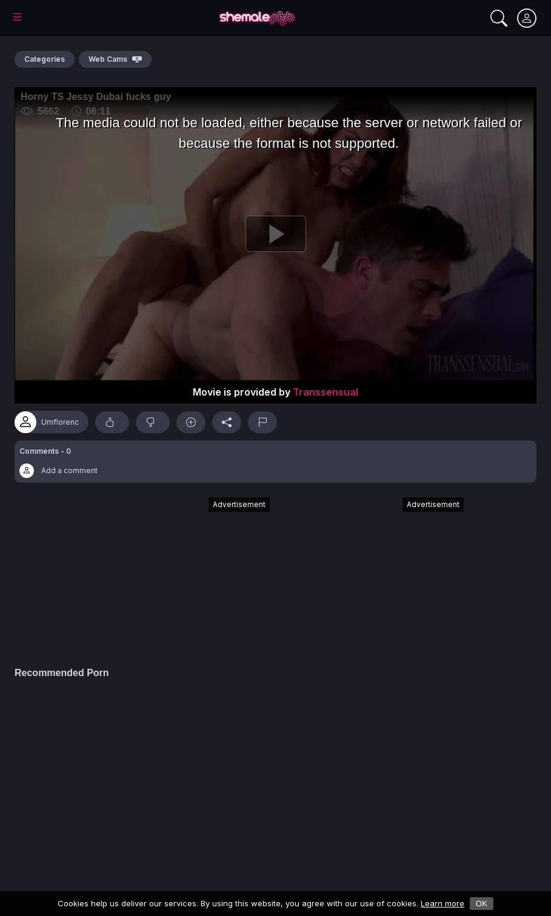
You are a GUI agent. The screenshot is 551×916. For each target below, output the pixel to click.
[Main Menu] (17, 17)
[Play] (275, 233)
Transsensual (325, 392)
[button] (275, 461)
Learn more (442, 903)
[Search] (498, 18)
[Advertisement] (179, 576)
